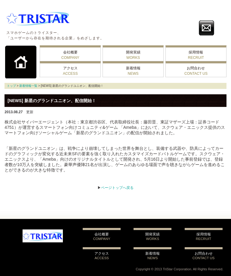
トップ (11, 85)
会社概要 (70, 55)
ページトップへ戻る (117, 188)
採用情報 (196, 55)
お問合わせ (196, 71)
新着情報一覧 (28, 85)
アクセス (70, 71)
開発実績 (133, 55)
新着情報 (133, 71)
